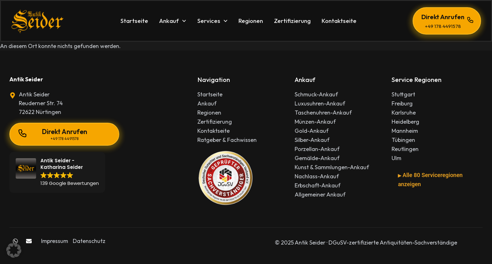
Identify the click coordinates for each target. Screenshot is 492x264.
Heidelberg (405, 122)
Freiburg (402, 103)
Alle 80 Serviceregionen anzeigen (430, 179)
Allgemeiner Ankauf (320, 194)
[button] (14, 250)
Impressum (54, 241)
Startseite (134, 20)
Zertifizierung (292, 20)
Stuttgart (403, 94)
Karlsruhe (404, 113)
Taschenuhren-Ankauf (323, 113)
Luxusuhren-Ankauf (320, 103)
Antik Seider (26, 79)
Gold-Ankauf (312, 131)
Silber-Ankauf (312, 140)
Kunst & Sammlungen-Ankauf (332, 167)
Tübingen (403, 140)
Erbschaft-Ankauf (317, 185)
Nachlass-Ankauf (317, 176)
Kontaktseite (339, 20)
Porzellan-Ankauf (317, 149)
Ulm (396, 158)
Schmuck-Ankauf (316, 94)
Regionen (250, 20)
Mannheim (405, 131)
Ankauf (172, 21)
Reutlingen (405, 149)
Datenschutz (89, 241)
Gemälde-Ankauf (317, 158)
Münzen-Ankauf (315, 122)
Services (212, 21)
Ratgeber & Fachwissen (227, 140)
